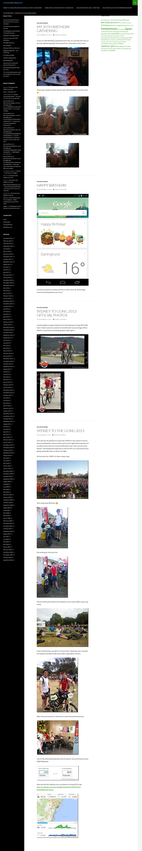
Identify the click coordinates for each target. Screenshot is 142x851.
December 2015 (8, 301)
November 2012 (8, 392)
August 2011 (7, 424)
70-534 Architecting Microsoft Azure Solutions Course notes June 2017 (12, 74)
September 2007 (8, 531)
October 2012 (7, 395)
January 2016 (7, 298)
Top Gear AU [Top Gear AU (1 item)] (104, 48)
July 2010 (6, 458)
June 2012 (6, 400)
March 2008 (6, 518)
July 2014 (6, 340)
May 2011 (6, 432)
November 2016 (8, 283)
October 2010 (7, 450)
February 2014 (7, 353)
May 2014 (6, 345)
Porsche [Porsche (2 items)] (104, 40)
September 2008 (8, 505)
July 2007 (6, 536)
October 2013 (7, 364)
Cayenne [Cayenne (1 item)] (129, 22)
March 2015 (6, 319)
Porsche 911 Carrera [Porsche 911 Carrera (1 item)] (112, 39)
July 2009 (6, 484)
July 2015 (6, 309)
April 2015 (6, 317)
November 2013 (8, 361)
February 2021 (7, 241)
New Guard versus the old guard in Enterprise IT (11, 123)
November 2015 (8, 304)
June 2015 (6, 311)
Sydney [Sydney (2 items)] (117, 46)
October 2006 (7, 557)
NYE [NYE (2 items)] (130, 38)
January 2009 (7, 497)
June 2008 (6, 510)
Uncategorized (42, 23)
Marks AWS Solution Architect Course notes (59, 8)
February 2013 (7, 385)
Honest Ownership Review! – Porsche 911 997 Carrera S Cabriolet (11, 22)
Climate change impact (9, 58)
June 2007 (6, 539)
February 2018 (7, 254)
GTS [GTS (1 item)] (132, 25)
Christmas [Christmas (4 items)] (105, 25)
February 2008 (7, 521)
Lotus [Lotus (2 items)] (109, 34)
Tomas (5, 198)
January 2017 (7, 277)
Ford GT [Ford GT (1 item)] (128, 25)
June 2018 (6, 249)
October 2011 (7, 419)
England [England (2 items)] (120, 25)
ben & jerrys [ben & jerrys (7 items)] (107, 22)
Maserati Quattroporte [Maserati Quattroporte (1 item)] (123, 37)
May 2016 (6, 288)
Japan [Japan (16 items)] (128, 28)
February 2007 (7, 549)
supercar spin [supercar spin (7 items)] (107, 46)
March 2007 (6, 547)
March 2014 (6, 351)
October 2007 (7, 528)
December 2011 (8, 413)
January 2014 (7, 356)
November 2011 (8, 416)
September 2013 (8, 366)
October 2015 (7, 306)
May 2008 (6, 513)
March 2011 (6, 437)
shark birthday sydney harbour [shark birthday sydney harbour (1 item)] (109, 43)
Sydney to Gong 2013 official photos (57, 313)
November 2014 (8, 330)
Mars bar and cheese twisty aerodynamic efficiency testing (12, 166)
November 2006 (8, 555)
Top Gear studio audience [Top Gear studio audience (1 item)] (114, 48)
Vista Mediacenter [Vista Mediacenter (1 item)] (126, 48)
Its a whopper (7, 45)
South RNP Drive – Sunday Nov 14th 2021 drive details (19, 13)
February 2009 (7, 494)
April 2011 (6, 434)
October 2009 (7, 476)
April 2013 (6, 379)
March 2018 (6, 251)
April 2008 (6, 515)
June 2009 (6, 487)
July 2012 (6, 398)
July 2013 (6, 372)
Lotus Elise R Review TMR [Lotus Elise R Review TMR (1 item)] (126, 33)
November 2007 (8, 526)
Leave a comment (61, 35)
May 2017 (6, 270)
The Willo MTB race (9, 43)
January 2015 (7, 324)
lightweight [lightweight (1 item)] (104, 33)
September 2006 (8, 560)
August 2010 (7, 455)
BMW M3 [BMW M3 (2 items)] (116, 23)
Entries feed (6, 222)
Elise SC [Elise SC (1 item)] (115, 25)
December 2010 (8, 445)
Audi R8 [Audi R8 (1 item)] (117, 20)
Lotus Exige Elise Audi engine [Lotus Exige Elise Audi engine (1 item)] (108, 37)
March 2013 (6, 382)
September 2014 (8, 335)
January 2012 (7, 411)
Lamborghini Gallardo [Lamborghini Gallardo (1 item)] (106, 31)
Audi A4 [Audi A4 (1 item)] (113, 20)
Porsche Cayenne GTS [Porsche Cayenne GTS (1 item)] (107, 41)
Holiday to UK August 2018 (11, 35)
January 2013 (7, 387)
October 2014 (7, 332)
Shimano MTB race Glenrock (11, 48)
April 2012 (6, 403)
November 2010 (8, 447)
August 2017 (7, 264)
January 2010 (7, 468)
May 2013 (6, 377)
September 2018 (8, 246)
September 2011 (8, 421)
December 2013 (8, 358)
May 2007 (6, 542)
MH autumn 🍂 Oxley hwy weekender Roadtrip (117, 8)
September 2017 (8, 262)
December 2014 (8, 327)
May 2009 (6, 489)
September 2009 (8, 479)
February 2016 (7, 296)
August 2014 (7, 338)
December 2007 (8, 523)
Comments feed (7, 224)
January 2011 (7, 442)
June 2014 (6, 343)
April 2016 (6, 290)
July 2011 (6, 426)
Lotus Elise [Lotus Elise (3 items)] (115, 33)
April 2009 (6, 492)
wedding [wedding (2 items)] (112, 50)
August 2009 (7, 481)
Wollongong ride (8, 60)
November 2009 (8, 474)
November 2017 (8, 256)
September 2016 (8, 285)
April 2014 (6, 348)
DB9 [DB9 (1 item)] (111, 25)
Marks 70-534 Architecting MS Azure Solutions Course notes (22, 8)
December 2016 (8, 280)
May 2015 (6, 314)
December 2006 (8, 552)
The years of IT (12, 92)
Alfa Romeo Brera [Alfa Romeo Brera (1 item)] (105, 20)
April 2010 (6, 463)
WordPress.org (7, 227)
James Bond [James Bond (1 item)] (121, 29)
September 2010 (8, 453)
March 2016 (6, 293)
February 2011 (7, 440)
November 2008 (8, 500)
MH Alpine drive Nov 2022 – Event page (88, 8)
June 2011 (6, 429)
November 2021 (8, 238)
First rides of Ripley (8, 55)
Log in (5, 219)
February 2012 (7, 408)
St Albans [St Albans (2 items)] (120, 43)
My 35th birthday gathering (53, 29)
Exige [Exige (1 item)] (124, 25)
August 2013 (7, 369)
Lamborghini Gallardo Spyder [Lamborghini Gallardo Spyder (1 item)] (120, 31)
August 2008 (7, 508)
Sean (4, 92)
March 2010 (6, 466)
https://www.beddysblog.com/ (12, 185)
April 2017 (6, 272)
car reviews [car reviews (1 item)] (123, 22)
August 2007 (7, 534)
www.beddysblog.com (12, 2)
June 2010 (6, 460)
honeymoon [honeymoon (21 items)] (109, 28)
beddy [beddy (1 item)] (127, 20)
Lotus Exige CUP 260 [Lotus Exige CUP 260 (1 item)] (118, 36)
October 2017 (7, 259)
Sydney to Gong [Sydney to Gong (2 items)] (125, 46)
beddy (5, 206)
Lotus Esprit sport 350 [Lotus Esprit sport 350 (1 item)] (106, 36)
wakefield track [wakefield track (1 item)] (105, 50)
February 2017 (7, 275)
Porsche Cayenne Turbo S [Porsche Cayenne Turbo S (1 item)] (119, 41)
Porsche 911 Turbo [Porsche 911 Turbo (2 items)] (124, 40)
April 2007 (6, 544)
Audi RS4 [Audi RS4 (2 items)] (122, 20)
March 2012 (6, 406)
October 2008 (7, 502)
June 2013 (6, 374)
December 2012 (8, 390)
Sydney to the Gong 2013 (60, 430)
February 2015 (7, 322)
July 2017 (6, 267)
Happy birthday (51, 185)
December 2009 (8, 471)
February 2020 (7, 243)
